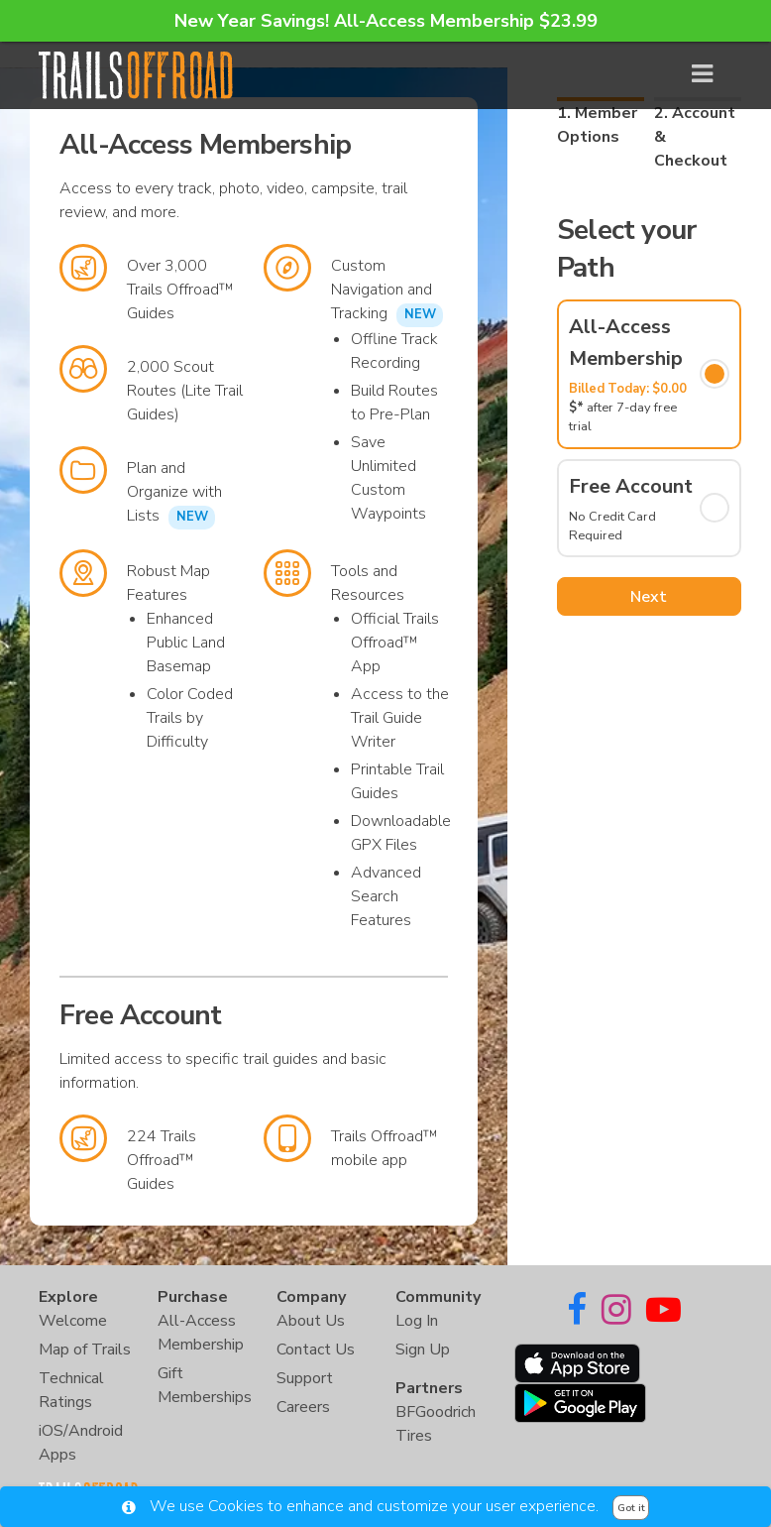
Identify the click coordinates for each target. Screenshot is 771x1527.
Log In (416, 1321)
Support (304, 1378)
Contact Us (315, 1349)
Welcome (73, 1321)
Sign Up (422, 1349)
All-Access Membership (201, 1332)
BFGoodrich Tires (435, 1424)
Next (648, 597)
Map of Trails (85, 1349)
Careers (303, 1407)
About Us (310, 1321)
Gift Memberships (205, 1385)
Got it (631, 1507)
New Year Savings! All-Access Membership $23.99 (386, 21)
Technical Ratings (71, 1390)
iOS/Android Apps (81, 1443)
